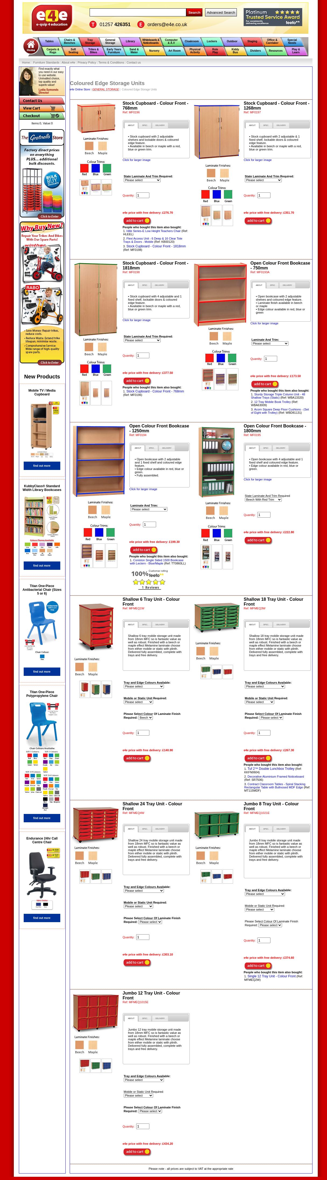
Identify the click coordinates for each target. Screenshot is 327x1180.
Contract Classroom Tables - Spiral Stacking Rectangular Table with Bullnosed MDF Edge (274, 785)
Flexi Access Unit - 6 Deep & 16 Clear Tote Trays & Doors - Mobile (152, 240)
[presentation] (131, 125)
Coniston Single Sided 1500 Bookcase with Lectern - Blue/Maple (157, 562)
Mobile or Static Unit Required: (265, 905)
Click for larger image (137, 159)
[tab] (131, 125)
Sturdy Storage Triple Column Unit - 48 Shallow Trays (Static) (278, 396)
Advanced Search (221, 12)
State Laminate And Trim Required (267, 495)
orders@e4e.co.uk (167, 24)
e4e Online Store (80, 89)
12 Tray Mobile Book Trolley (272, 401)
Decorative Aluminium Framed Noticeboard (276, 776)
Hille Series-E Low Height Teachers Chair (153, 231)
